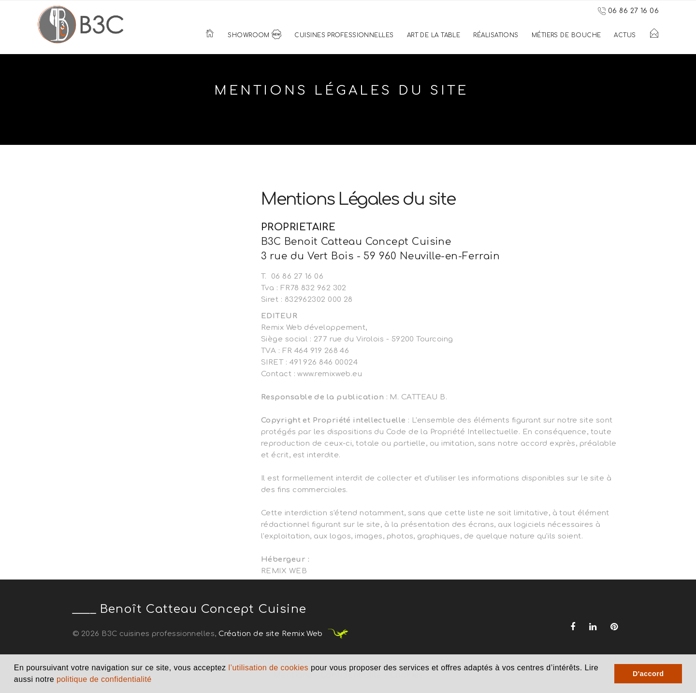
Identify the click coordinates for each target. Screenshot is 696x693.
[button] (155, 680)
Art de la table (434, 35)
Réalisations (495, 35)
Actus (625, 35)
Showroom (254, 35)
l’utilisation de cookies (268, 668)
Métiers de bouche (566, 35)
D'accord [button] (648, 674)
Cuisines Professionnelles (343, 35)
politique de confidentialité (104, 679)
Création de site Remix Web (283, 634)
